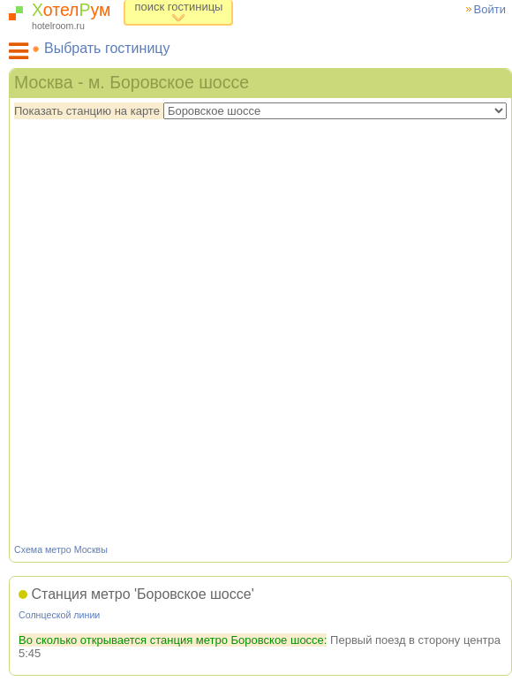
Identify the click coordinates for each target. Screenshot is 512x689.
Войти (490, 9)
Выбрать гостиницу (106, 48)
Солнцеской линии (59, 615)
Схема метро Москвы (61, 549)
